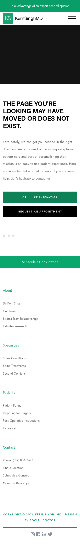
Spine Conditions (14, 358)
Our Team (9, 311)
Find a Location (13, 468)
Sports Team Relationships (20, 318)
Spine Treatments (14, 366)
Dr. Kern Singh (12, 303)
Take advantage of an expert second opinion (39, 6)
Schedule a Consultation (40, 262)
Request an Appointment (40, 211)
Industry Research (15, 326)
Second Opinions (14, 373)
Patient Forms (12, 405)
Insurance (9, 428)
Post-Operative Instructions (21, 420)
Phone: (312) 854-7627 (18, 460)
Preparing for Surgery (17, 413)
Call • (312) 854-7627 (40, 197)
